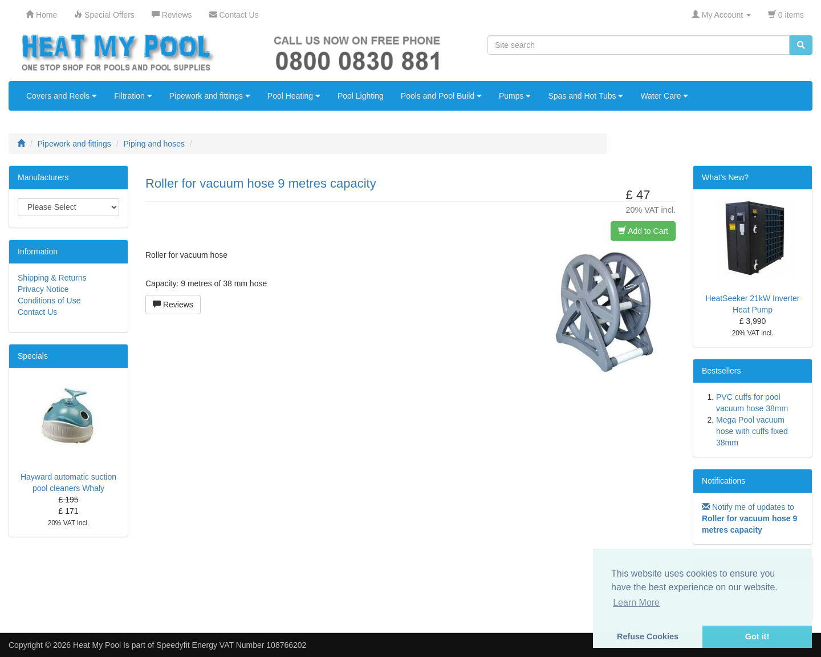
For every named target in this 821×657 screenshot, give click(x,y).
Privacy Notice (43, 289)
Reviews (173, 304)
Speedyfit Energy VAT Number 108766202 (231, 645)
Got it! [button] (757, 636)
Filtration (133, 95)
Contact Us (37, 312)
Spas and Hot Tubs (585, 95)
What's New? (725, 177)
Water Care (664, 95)
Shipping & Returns (52, 277)
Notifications (723, 480)
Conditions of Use (49, 300)
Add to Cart (643, 231)
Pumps (515, 95)
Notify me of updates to (749, 518)
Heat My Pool (97, 645)
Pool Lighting (361, 95)
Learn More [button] (636, 602)
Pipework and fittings (209, 95)
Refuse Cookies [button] (647, 636)
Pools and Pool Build (441, 95)
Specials (33, 355)
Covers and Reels (61, 95)
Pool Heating (293, 95)
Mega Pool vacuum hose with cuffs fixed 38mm (752, 431)
